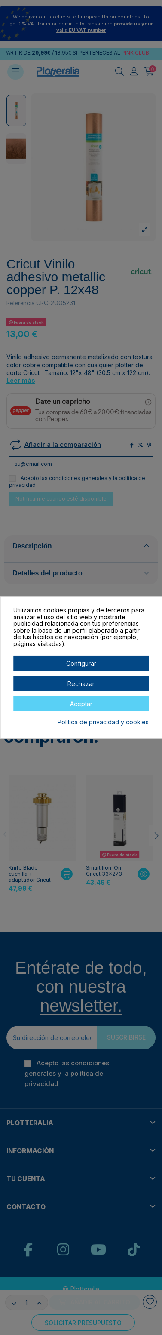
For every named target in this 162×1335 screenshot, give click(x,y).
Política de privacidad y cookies (103, 722)
